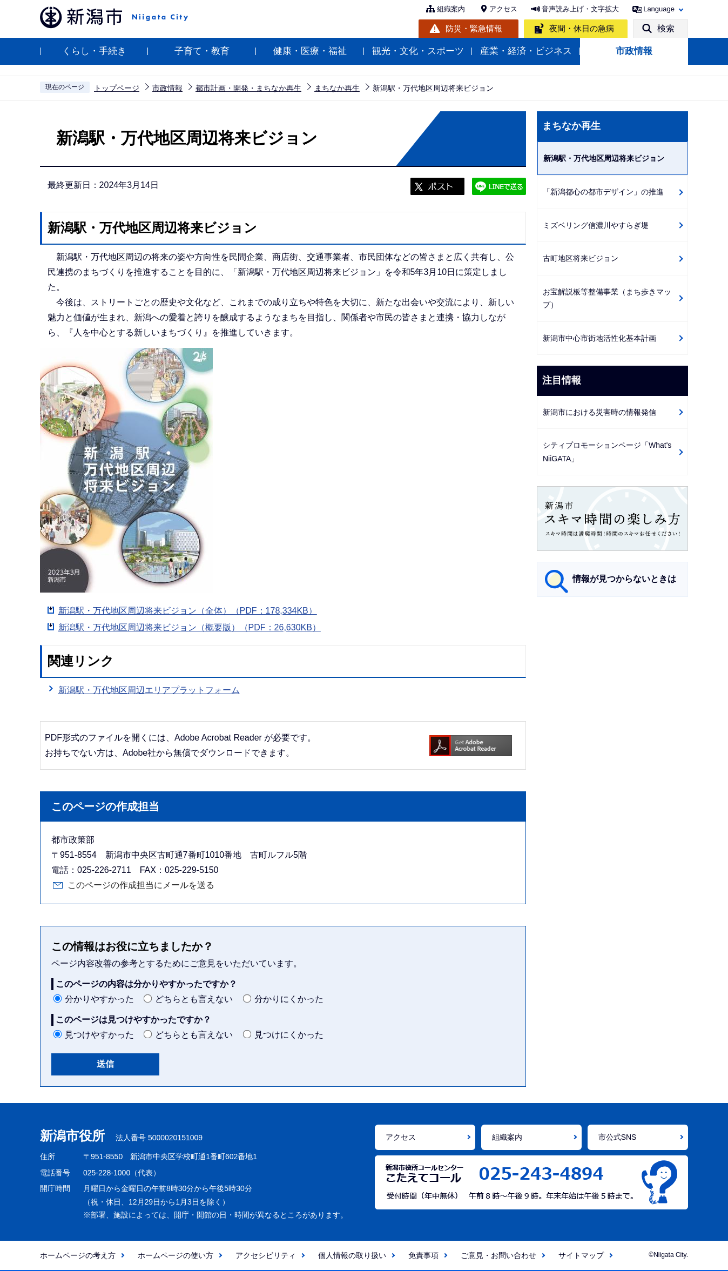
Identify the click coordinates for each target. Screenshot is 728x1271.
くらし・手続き (94, 51)
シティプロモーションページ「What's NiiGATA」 (607, 452)
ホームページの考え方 (78, 1255)
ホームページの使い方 (175, 1255)
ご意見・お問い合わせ (498, 1255)
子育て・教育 (202, 51)
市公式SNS (617, 1137)
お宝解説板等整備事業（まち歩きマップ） (607, 298)
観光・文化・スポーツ (418, 51)
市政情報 (634, 51)
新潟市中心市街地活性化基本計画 (599, 338)
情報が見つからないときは (624, 578)
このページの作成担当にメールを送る (141, 885)
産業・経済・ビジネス (526, 51)
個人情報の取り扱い (352, 1255)
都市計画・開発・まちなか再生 (248, 88)
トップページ (116, 88)
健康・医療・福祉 (310, 51)
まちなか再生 (337, 88)
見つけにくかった (288, 1034)
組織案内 (451, 9)
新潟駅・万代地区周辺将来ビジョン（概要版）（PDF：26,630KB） (189, 627)
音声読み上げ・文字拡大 (580, 9)
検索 (666, 28)
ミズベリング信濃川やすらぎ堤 (596, 225)
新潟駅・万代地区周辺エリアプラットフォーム (149, 690)
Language (659, 9)
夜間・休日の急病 (581, 28)
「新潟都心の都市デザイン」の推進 (603, 191)
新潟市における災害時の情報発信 (599, 412)
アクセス (503, 9)
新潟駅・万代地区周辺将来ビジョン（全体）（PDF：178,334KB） (187, 610)
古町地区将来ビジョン (580, 258)
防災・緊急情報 (474, 28)
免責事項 (423, 1255)
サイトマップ (581, 1255)
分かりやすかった (99, 999)
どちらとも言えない (194, 999)
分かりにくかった (288, 999)
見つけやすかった (99, 1034)
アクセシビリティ (265, 1255)
